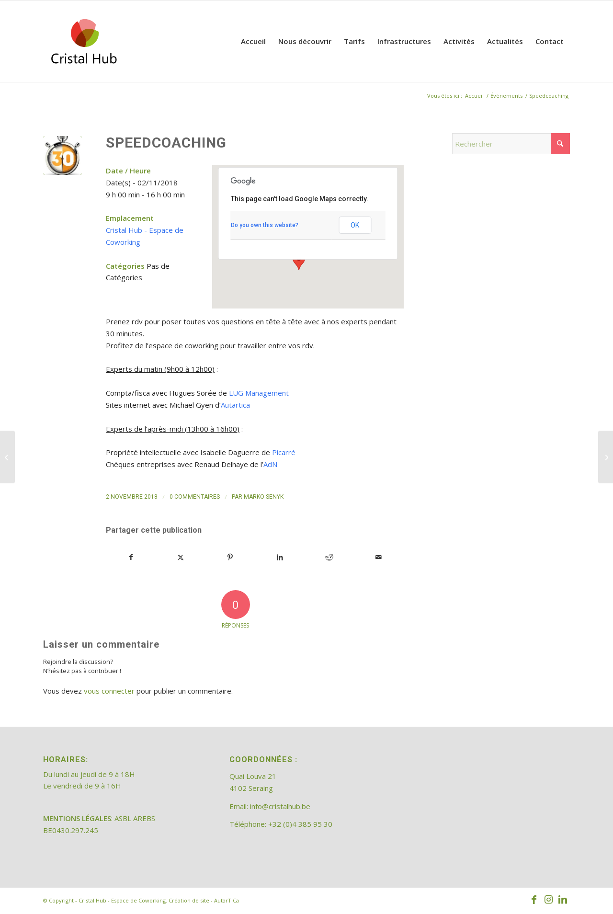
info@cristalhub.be (280, 806)
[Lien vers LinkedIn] (563, 899)
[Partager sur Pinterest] (230, 557)
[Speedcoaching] (7, 457)
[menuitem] (253, 41)
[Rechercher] (511, 143)
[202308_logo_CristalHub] (84, 41)
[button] (299, 261)
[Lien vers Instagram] (548, 899)
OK (355, 225)
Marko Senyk (264, 496)
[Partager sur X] (180, 557)
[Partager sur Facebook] (131, 557)
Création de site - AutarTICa (204, 900)
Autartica (235, 405)
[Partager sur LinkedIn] (279, 557)
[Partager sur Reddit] (329, 557)
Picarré (283, 452)
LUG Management (259, 393)
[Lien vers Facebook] (534, 899)
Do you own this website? (264, 225)
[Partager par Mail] (378, 557)
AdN (270, 464)
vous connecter (109, 691)
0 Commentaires (195, 496)
